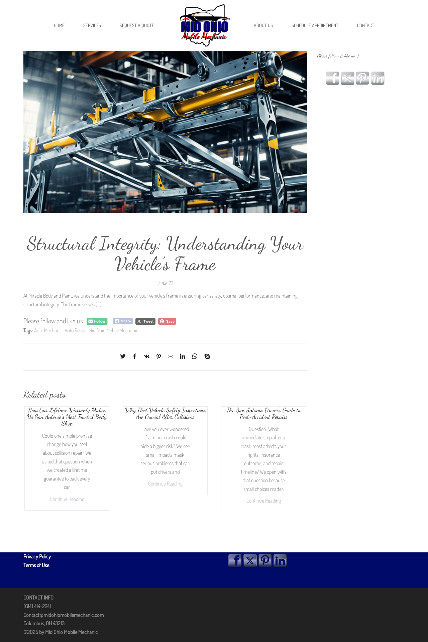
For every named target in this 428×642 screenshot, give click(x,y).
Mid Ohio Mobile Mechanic (113, 330)
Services (92, 25)
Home (59, 25)
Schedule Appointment (315, 25)
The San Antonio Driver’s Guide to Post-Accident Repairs (264, 413)
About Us (263, 25)
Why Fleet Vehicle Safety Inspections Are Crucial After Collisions (165, 413)
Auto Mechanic (48, 330)
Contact (365, 25)
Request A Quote (137, 25)
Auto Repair (76, 330)
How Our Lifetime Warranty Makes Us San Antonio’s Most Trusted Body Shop (67, 416)
